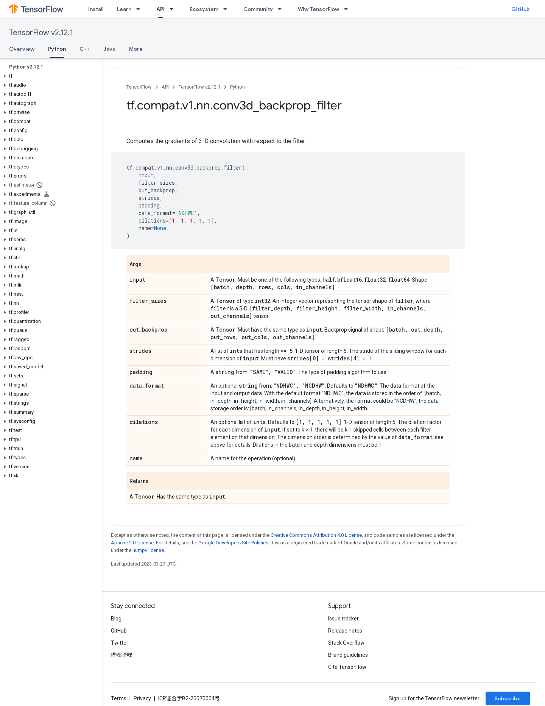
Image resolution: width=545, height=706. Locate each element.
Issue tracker (343, 619)
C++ (84, 48)
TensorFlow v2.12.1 (40, 32)
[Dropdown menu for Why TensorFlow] (348, 9)
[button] (49, 76)
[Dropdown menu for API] (174, 9)
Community (258, 9)
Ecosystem (204, 9)
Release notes (345, 631)
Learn (124, 9)
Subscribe (508, 698)
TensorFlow (139, 87)
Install (95, 9)
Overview (21, 48)
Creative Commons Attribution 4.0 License (316, 535)
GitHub (520, 9)
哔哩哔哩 (121, 655)
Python (237, 87)
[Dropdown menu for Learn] (140, 9)
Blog (116, 619)
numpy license (148, 550)
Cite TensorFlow (347, 667)
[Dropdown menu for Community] (282, 9)
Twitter (119, 643)
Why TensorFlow (318, 9)
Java (109, 48)
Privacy (142, 698)
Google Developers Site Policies (233, 542)
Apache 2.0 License (132, 542)
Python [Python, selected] (57, 48)
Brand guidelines (348, 655)
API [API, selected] (160, 9)
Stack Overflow (346, 643)
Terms (118, 698)
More (136, 48)
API (165, 87)
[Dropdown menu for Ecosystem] (227, 9)
